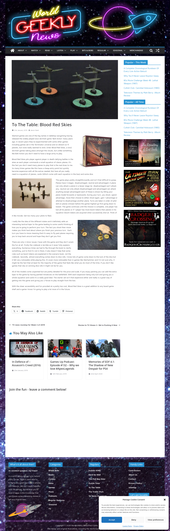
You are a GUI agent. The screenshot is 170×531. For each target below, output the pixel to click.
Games (52, 487)
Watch (34, 50)
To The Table (94, 487)
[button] (164, 499)
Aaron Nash (35, 130)
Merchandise (136, 50)
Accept (112, 520)
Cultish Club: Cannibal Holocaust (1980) (142, 88)
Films (51, 483)
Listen (60, 50)
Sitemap (132, 487)
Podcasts (53, 496)
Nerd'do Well (95, 475)
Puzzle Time (94, 483)
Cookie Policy (127, 526)
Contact (132, 479)
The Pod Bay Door (97, 479)
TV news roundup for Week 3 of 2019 (27, 325)
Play (72, 50)
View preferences (156, 520)
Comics (52, 479)
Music (51, 492)
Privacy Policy (138, 526)
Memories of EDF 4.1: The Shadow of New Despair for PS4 (102, 365)
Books (51, 475)
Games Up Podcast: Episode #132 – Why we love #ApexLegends (64, 365)
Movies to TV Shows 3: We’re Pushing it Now (99, 325)
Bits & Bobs (87, 50)
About (21, 50)
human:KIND (95, 470)
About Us (133, 475)
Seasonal (118, 50)
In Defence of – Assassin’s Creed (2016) (26, 363)
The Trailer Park (96, 492)
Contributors (135, 470)
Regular (101, 50)
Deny (133, 520)
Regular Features (57, 500)
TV (50, 509)
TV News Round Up (98, 496)
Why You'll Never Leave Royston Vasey (141, 76)
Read (47, 50)
